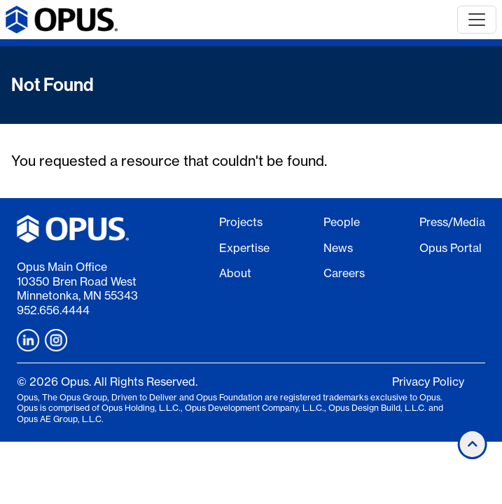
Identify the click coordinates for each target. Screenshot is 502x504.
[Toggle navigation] (476, 20)
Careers (344, 273)
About (235, 273)
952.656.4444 (53, 310)
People (341, 222)
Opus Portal (450, 248)
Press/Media (452, 222)
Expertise (244, 248)
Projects (241, 222)
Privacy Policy (428, 381)
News (338, 248)
